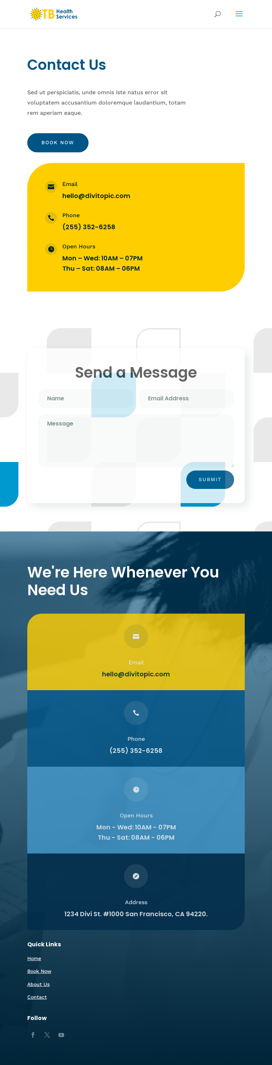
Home (34, 958)
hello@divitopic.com (96, 195)
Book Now (57, 142)
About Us (38, 984)
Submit (210, 479)
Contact (37, 997)
